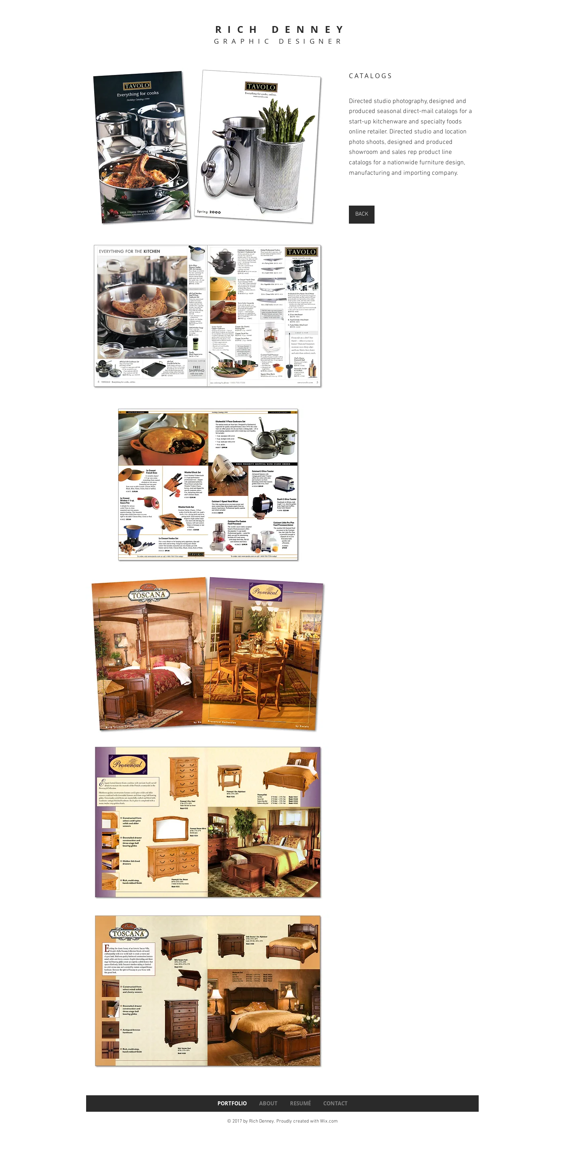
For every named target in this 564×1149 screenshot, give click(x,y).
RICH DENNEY (282, 29)
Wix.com (329, 1121)
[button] (208, 147)
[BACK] (362, 215)
